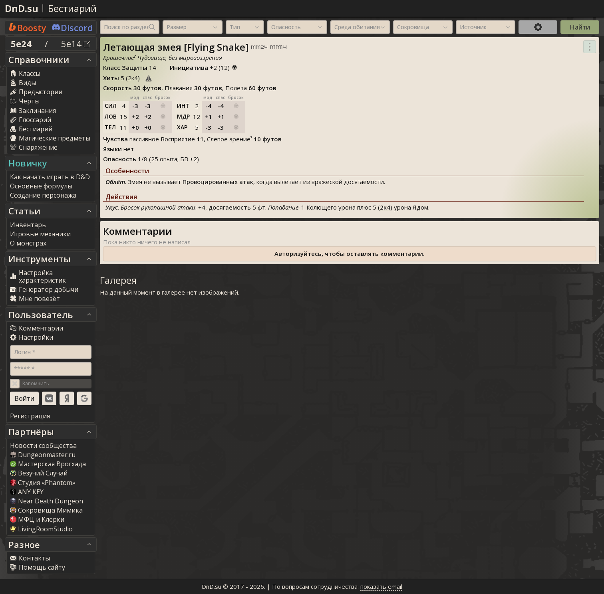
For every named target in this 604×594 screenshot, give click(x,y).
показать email (381, 586)
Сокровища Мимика (46, 510)
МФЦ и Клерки (37, 519)
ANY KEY (27, 491)
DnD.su (21, 8)
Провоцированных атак (218, 182)
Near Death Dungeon (46, 501)
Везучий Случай (39, 473)
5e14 (75, 43)
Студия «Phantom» (43, 482)
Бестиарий (72, 8)
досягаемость (230, 207)
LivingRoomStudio (41, 529)
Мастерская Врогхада (48, 463)
